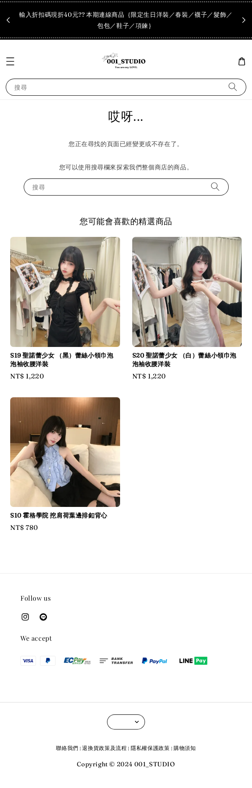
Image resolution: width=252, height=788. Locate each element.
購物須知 (185, 748)
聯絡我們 (67, 748)
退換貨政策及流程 (104, 748)
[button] (10, 61)
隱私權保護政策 (150, 748)
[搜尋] (233, 87)
